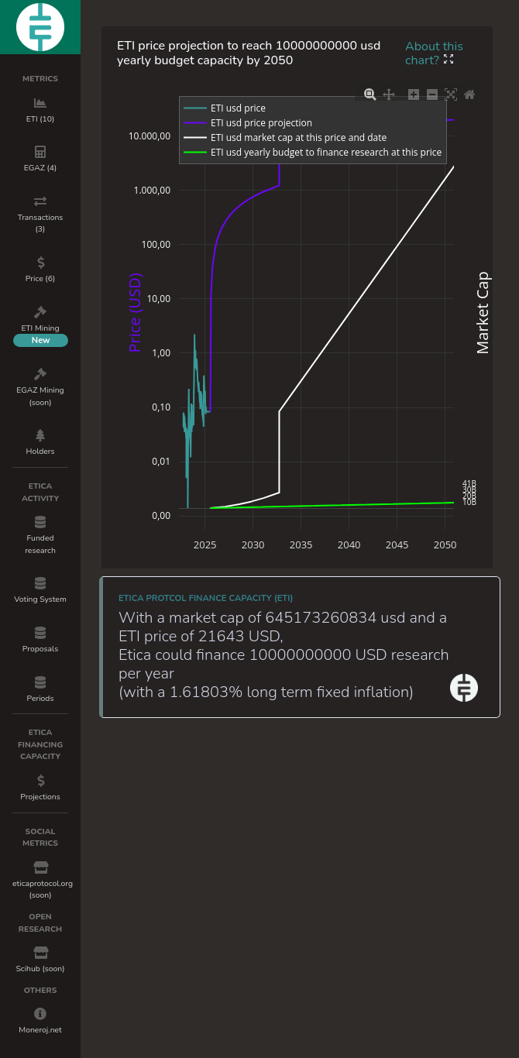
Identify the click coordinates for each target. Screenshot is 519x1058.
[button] (448, 60)
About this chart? (434, 53)
